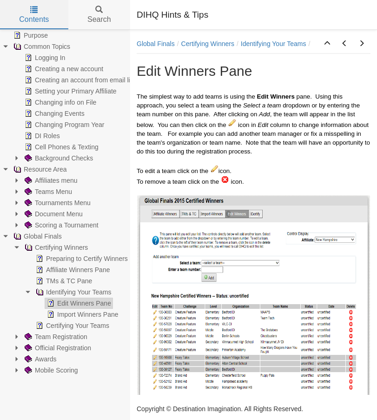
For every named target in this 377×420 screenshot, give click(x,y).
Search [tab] (99, 14)
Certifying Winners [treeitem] (55, 247)
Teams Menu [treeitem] (47, 191)
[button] (327, 43)
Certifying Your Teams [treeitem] (71, 325)
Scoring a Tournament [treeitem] (61, 225)
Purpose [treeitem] (30, 35)
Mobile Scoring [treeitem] (50, 370)
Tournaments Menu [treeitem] (57, 202)
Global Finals (156, 43)
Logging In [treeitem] (44, 57)
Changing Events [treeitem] (54, 113)
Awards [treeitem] (39, 359)
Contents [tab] (34, 14)
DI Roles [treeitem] (41, 135)
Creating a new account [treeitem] (63, 68)
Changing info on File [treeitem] (59, 102)
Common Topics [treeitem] (41, 46)
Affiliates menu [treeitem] (50, 180)
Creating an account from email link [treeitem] (80, 80)
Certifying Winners (207, 43)
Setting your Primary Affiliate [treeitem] (70, 91)
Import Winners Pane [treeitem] (82, 314)
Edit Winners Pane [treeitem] (78, 303)
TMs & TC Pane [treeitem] (63, 281)
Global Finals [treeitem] (37, 236)
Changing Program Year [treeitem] (63, 124)
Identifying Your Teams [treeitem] (73, 292)
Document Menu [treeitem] (53, 214)
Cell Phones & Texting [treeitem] (61, 147)
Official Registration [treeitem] (57, 347)
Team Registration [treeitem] (55, 336)
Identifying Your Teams (273, 43)
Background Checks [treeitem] (58, 158)
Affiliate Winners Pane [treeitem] (72, 269)
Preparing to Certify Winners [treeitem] (81, 258)
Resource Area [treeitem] (39, 169)
